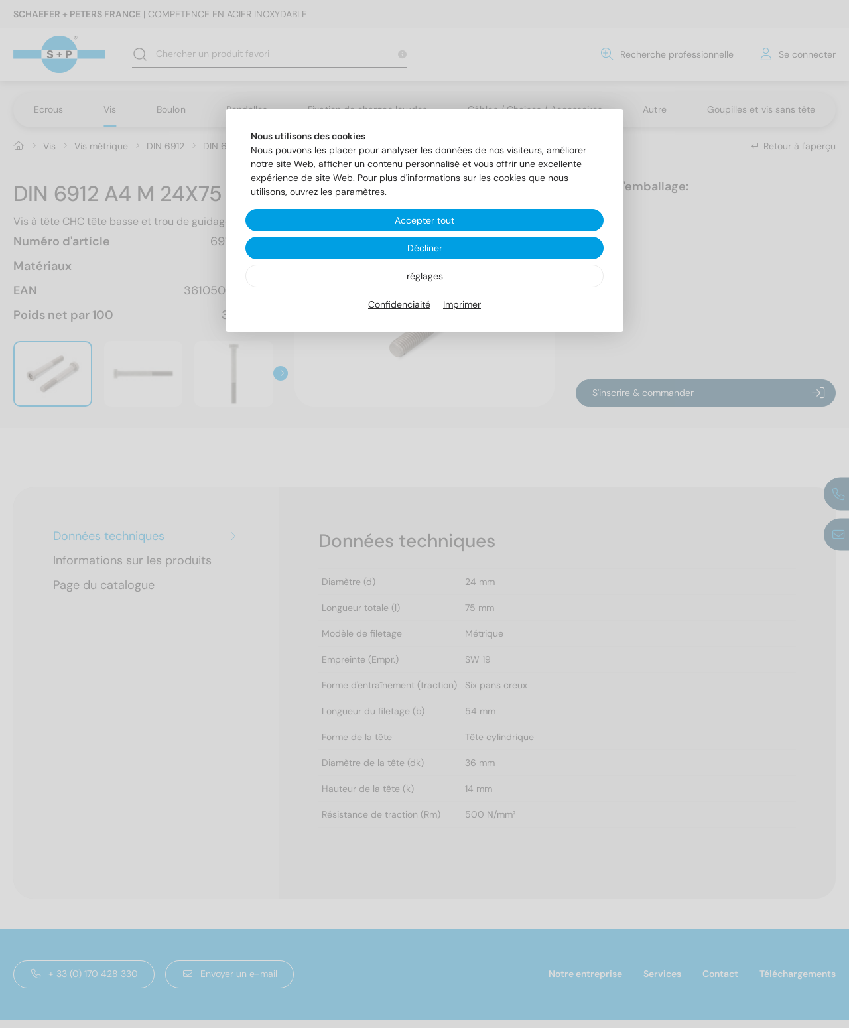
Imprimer (462, 304)
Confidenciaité (399, 304)
